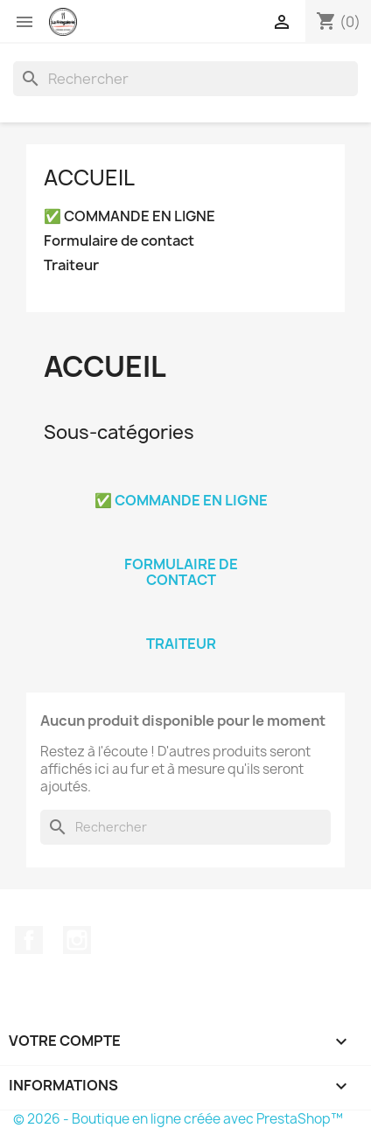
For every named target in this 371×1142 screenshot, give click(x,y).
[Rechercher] (185, 78)
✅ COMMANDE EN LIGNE (129, 216)
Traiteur (71, 265)
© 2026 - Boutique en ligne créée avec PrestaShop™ (178, 1119)
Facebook (29, 940)
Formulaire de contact (119, 241)
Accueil (89, 177)
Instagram (77, 940)
